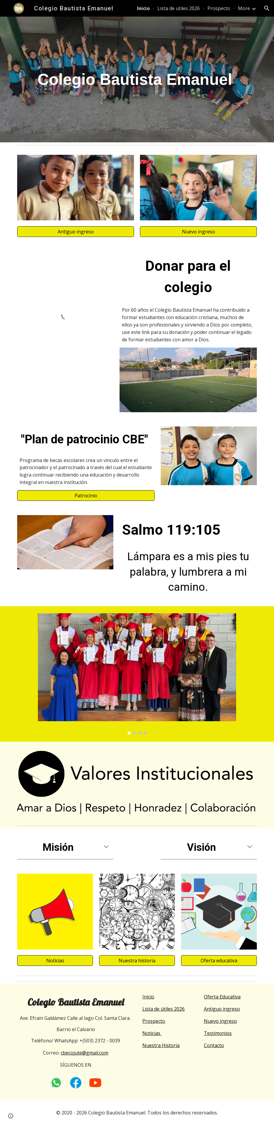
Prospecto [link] (218, 8)
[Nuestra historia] (137, 961)
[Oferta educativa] (219, 961)
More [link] (244, 8)
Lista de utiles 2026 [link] (178, 8)
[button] (267, 8)
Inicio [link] (143, 8)
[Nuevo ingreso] (198, 232)
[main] (137, 79)
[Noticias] (55, 961)
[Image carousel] (137, 674)
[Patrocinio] (85, 496)
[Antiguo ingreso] (75, 232)
